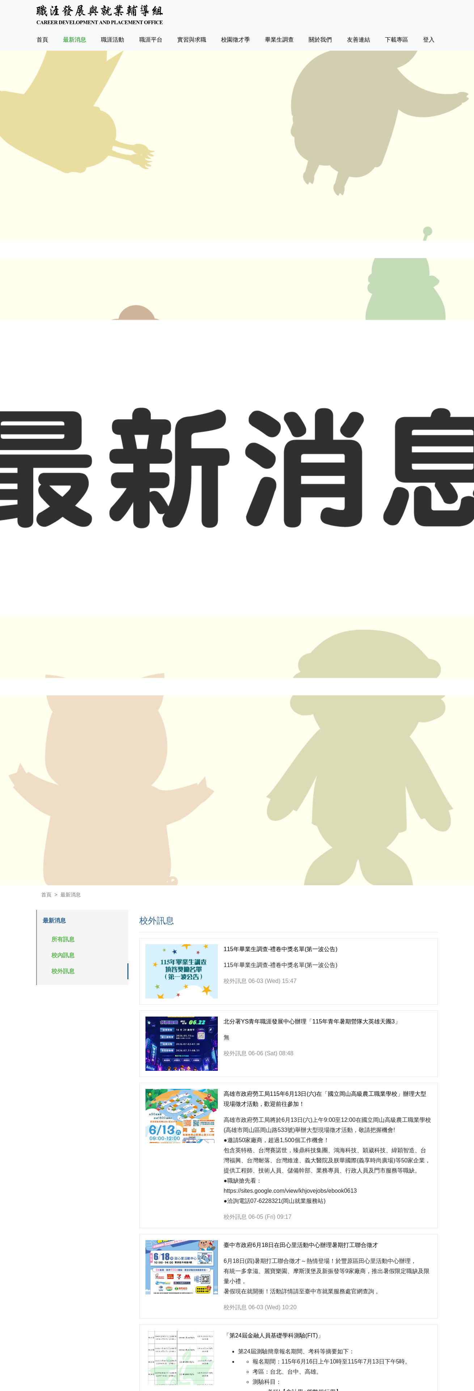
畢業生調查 (279, 40)
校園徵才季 (235, 40)
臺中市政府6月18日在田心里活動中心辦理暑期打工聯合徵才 (301, 1245)
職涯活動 (112, 40)
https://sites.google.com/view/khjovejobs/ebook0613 (290, 1191)
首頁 (44, 38)
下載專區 (396, 40)
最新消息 (74, 40)
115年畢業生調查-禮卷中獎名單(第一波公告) (281, 949)
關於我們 (320, 40)
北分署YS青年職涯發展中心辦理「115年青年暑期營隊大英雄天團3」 (312, 1021)
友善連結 (358, 40)
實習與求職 (191, 40)
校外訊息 (63, 971)
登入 (429, 40)
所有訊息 (63, 939)
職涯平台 (150, 40)
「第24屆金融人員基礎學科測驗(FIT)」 (273, 1335)
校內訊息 (63, 955)
